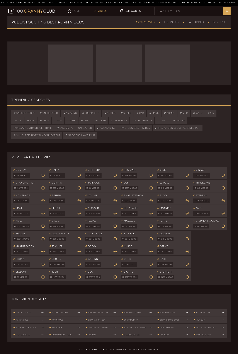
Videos (100, 11)
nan (58, 120)
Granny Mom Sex (151, 3)
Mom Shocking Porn (227, 3)
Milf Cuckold (61, 3)
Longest (219, 22)
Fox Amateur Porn (45, 3)
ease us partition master (74, 128)
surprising (90, 113)
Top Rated (171, 22)
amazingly (119, 120)
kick (18, 120)
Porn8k (182, 3)
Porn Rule (88, 3)
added (110, 113)
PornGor (172, 334)
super (126, 113)
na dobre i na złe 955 (80, 135)
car (140, 113)
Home (73, 11)
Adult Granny (16, 3)
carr (161, 120)
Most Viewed (145, 22)
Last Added (196, 22)
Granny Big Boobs (172, 319)
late (71, 120)
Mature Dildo (208, 334)
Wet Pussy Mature (208, 327)
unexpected (49, 113)
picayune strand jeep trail (32, 128)
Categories (130, 11)
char (44, 120)
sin (210, 113)
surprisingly (142, 120)
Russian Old (29, 3)
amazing (70, 113)
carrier (178, 120)
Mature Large (172, 312)
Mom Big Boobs (75, 3)
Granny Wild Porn (168, 3)
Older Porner (136, 334)
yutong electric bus (135, 128)
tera (85, 120)
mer (184, 113)
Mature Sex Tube (194, 3)
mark (154, 113)
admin (169, 113)
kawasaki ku (106, 128)
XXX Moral (99, 3)
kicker (100, 120)
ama (31, 120)
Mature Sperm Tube (133, 3)
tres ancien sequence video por (177, 128)
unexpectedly (24, 113)
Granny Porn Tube (114, 3)
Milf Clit (208, 319)
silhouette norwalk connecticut (37, 135)
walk (197, 113)
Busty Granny (172, 327)
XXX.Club (31, 11)
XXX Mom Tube (208, 312)
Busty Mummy (210, 3)
